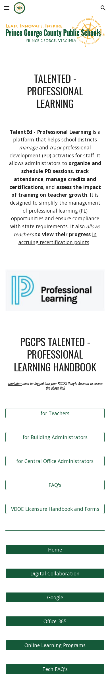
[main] (55, 91)
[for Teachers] (55, 413)
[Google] (55, 597)
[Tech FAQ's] (55, 669)
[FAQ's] (55, 485)
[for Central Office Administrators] (55, 461)
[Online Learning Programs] (55, 645)
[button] (7, 8)
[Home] (55, 549)
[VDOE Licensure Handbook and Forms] (55, 509)
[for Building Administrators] (55, 437)
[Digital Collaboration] (55, 573)
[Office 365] (55, 621)
